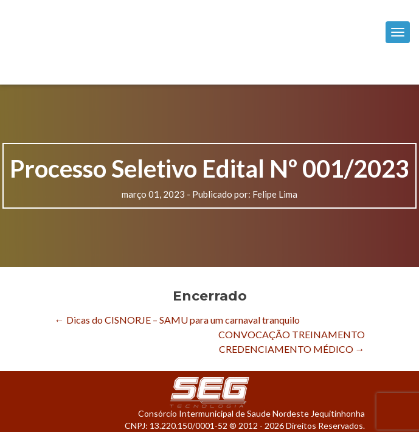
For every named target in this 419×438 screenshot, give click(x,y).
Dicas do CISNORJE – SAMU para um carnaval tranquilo (177, 319)
